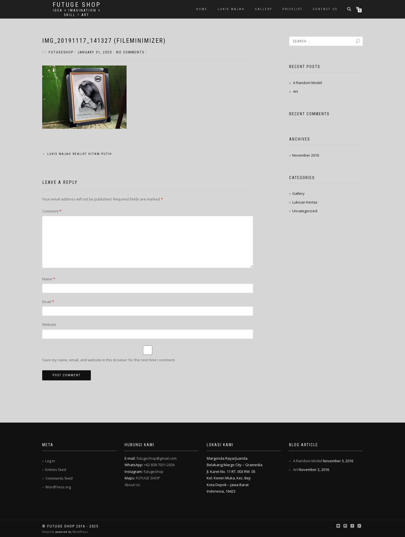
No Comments (130, 52)
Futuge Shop (77, 4)
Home (202, 9)
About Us (132, 484)
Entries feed (55, 469)
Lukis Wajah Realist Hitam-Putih (77, 154)
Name (48, 278)
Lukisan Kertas (305, 202)
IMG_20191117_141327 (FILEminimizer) (104, 40)
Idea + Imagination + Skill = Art (77, 12)
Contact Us (325, 9)
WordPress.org (58, 486)
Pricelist (292, 9)
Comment (51, 211)
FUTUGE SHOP (148, 477)
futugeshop (61, 52)
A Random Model (307, 82)
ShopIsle (48, 532)
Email (48, 301)
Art (295, 91)
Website (49, 324)
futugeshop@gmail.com (156, 458)
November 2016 (305, 155)
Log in (50, 460)
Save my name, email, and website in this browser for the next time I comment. (109, 359)
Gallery (263, 9)
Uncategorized (304, 210)
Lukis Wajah (231, 9)
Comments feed (59, 478)
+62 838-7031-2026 (159, 464)
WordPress (80, 532)
